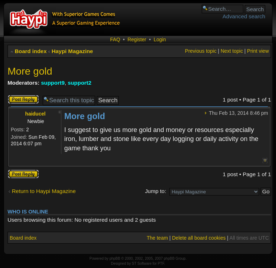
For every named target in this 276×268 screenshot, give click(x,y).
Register (136, 39)
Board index (31, 51)
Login (160, 39)
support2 (80, 83)
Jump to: (155, 191)
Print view (258, 51)
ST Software (141, 263)
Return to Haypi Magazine (44, 191)
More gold (30, 71)
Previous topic (200, 51)
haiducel (35, 114)
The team (157, 238)
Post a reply (23, 99)
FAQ (115, 39)
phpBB (114, 258)
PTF (161, 263)
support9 (53, 83)
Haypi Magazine (72, 51)
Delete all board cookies (198, 238)
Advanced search (244, 16)
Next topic (232, 51)
